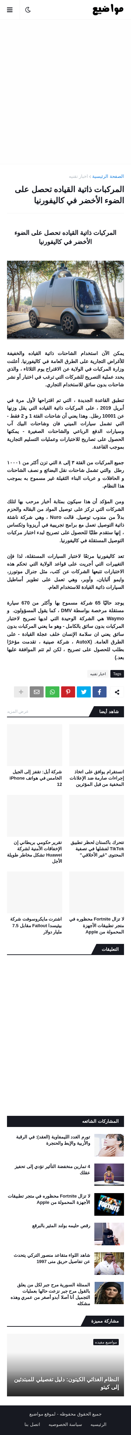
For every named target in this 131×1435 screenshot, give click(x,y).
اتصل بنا (32, 1424)
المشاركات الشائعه (100, 1121)
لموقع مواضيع (42, 1414)
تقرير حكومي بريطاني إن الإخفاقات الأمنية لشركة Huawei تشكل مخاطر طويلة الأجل (34, 852)
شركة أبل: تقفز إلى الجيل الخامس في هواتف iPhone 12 (35, 778)
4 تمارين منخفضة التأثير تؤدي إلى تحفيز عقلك (52, 1169)
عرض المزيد (18, 711)
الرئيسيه (98, 1424)
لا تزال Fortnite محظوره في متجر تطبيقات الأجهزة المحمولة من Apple (96, 925)
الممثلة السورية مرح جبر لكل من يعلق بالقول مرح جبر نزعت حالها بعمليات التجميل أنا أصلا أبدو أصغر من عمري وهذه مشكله (50, 1294)
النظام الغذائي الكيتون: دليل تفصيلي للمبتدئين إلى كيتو (66, 1383)
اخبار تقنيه (78, 176)
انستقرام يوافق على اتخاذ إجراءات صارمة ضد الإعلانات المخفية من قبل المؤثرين (97, 778)
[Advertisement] (65, 91)
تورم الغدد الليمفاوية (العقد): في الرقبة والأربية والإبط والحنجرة (53, 1140)
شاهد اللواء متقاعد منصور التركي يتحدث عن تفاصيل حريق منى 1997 (52, 1258)
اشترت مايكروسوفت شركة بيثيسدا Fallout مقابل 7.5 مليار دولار (36, 925)
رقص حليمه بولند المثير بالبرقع (61, 1225)
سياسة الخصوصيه (65, 1424)
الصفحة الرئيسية (108, 176)
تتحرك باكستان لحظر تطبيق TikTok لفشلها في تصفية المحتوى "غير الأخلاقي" (97, 849)
